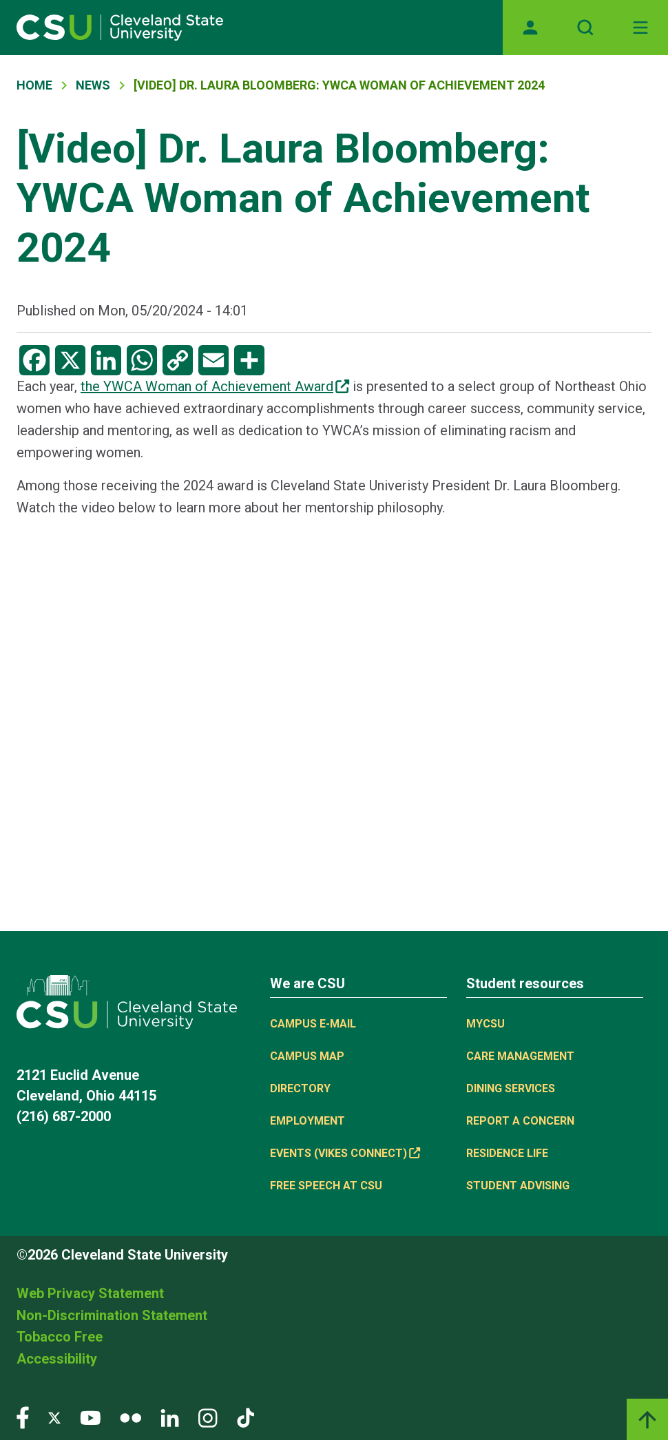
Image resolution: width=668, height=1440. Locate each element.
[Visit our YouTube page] (90, 1416)
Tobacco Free (60, 1336)
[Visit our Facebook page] (23, 1416)
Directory (300, 1088)
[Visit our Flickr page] (130, 1416)
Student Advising (518, 1185)
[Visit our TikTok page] (245, 1416)
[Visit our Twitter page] (54, 1416)
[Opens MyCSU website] (530, 27)
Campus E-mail (313, 1023)
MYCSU (485, 1023)
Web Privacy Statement (90, 1293)
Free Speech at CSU (326, 1185)
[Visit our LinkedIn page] (169, 1416)
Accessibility (57, 1358)
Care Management (520, 1056)
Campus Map (307, 1056)
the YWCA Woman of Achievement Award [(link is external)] (215, 386)
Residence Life (507, 1153)
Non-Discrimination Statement (112, 1315)
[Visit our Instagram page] (208, 1416)
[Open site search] (585, 27)
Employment (307, 1120)
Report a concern (520, 1120)
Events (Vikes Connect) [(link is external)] (345, 1153)
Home (34, 85)
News (93, 85)
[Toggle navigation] (640, 27)
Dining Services (510, 1088)
